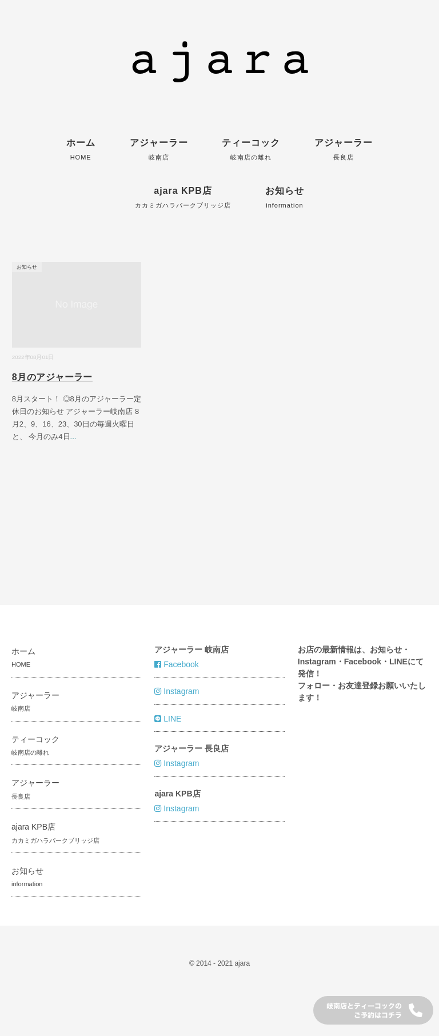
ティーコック (251, 149)
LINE (167, 718)
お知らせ (284, 197)
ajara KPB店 (183, 197)
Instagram (176, 691)
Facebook (176, 664)
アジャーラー (159, 149)
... (73, 436)
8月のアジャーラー (52, 377)
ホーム (80, 149)
